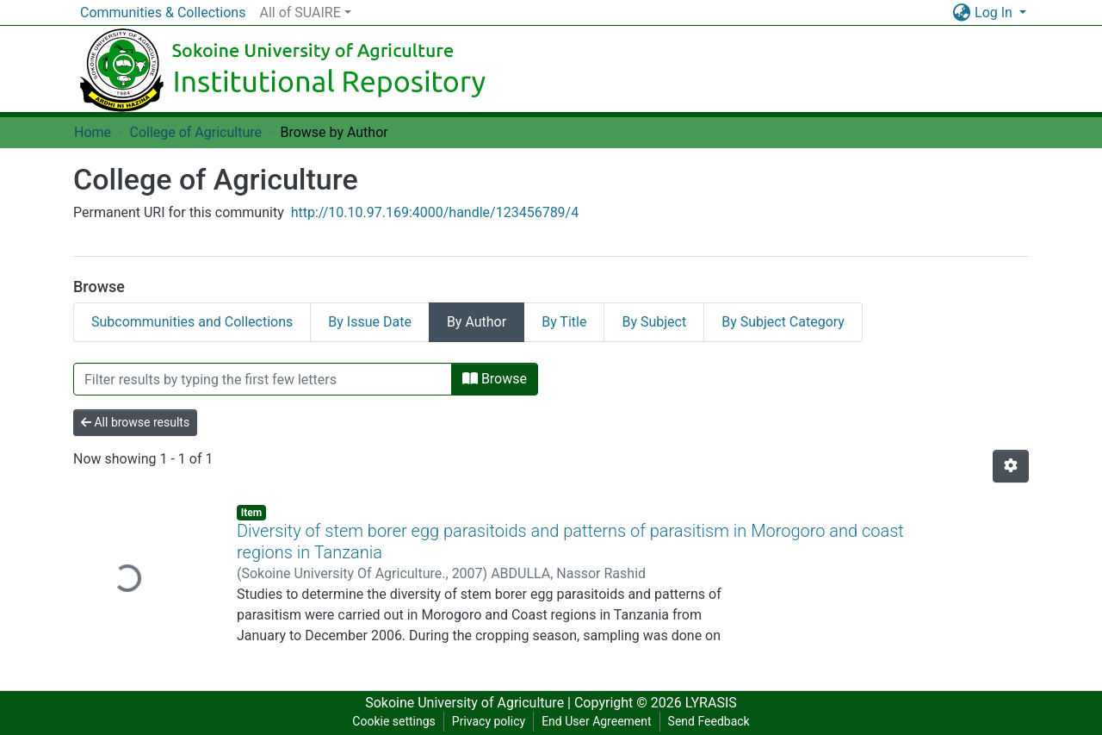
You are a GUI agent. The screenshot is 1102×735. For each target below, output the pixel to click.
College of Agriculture (195, 132)
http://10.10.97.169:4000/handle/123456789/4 (435, 212)
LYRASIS (711, 703)
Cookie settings (394, 721)
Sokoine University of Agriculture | (469, 703)
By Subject (654, 322)
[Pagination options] (1011, 466)
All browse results (135, 422)
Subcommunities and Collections (192, 322)
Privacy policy (488, 721)
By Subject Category (783, 322)
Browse (494, 379)
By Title (564, 322)
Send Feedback (709, 721)
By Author (476, 322)
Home (92, 132)
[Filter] (262, 379)
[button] (961, 13)
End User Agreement (596, 721)
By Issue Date (370, 322)
